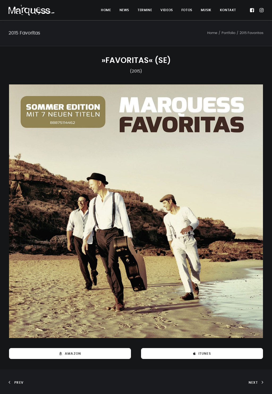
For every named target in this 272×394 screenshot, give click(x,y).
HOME (106, 10)
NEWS (124, 10)
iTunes (202, 353)
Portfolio (228, 33)
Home (212, 33)
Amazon (70, 353)
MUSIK (206, 10)
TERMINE (145, 10)
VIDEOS (166, 10)
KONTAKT (228, 10)
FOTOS (186, 10)
